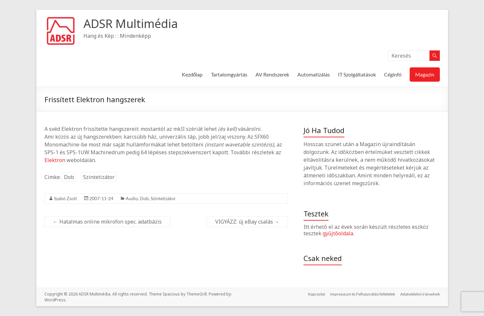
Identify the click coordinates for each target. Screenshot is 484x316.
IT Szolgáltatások (357, 74)
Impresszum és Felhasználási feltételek (362, 294)
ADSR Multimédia (130, 24)
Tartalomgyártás (229, 74)
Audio (132, 198)
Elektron (54, 160)
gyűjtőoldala (338, 233)
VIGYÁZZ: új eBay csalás (247, 221)
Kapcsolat (316, 294)
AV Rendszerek (272, 74)
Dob (69, 177)
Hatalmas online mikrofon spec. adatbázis (107, 221)
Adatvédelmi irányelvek (420, 294)
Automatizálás (313, 74)
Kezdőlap (192, 74)
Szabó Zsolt (65, 198)
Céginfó (393, 74)
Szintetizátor (99, 177)
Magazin (424, 74)
